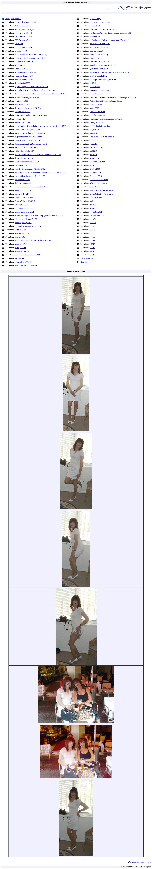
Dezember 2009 (96, 105)
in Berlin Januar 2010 (98, 115)
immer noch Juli (96, 58)
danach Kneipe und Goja (24, 158)
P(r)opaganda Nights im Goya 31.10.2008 (31, 115)
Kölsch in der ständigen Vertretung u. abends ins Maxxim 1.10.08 (40, 94)
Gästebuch (84, 262)
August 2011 (94, 208)
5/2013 (92, 255)
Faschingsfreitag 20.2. (23, 223)
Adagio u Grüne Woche (98, 183)
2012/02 (93, 223)
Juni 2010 (93, 151)
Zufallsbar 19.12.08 (22, 180)
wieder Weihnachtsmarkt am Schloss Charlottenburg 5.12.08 (38, 155)
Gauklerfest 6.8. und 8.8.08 (25, 62)
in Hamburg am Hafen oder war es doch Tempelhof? (110, 40)
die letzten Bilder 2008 (23, 183)
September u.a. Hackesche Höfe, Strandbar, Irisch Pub (110, 72)
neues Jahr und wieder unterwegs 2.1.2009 (31, 187)
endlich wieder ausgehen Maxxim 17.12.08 (31, 169)
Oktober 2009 (95, 87)
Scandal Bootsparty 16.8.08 (25, 72)
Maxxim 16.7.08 (21, 51)
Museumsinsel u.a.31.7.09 (100, 62)
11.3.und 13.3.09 (21, 237)
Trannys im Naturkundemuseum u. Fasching (106, 119)
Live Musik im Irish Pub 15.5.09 (102, 29)
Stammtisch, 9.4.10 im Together (102, 137)
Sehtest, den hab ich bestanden (26, 147)
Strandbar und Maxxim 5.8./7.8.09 (103, 65)
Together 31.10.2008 (23, 112)
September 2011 (96, 212)
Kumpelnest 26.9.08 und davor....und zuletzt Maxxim (35, 90)
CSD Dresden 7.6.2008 (23, 37)
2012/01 (93, 219)
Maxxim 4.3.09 (20, 230)
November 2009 (96, 94)
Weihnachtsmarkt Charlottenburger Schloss (106, 101)
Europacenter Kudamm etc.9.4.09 (27, 255)
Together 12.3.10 (96, 130)
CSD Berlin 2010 (96, 147)
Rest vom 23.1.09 (21, 205)
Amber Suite (94, 187)
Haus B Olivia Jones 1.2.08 (25, 22)
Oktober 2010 (95, 169)
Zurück (123, 7)
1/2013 (92, 240)
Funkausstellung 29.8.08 (24, 76)
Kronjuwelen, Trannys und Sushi (27, 130)
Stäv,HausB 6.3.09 (22, 233)
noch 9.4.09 (19, 258)
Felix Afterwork (96, 198)
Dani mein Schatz (21, 165)
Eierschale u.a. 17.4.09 (23, 262)
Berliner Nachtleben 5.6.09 (100, 44)
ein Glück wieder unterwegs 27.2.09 (28, 226)
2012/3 (92, 226)
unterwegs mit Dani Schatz (100, 22)
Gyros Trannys (95, 19)
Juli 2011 (93, 205)
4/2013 (92, 251)
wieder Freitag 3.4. (22, 251)
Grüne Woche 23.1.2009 (24, 198)
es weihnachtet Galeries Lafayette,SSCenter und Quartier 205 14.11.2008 (42, 126)
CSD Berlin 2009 (96, 51)
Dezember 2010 (96, 176)
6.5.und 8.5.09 (95, 26)
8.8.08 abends (20, 65)
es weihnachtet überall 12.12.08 (27, 162)
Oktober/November (97, 215)
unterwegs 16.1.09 (22, 194)
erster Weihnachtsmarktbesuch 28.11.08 (30, 140)
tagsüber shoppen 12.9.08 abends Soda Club (31, 87)
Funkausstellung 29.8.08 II (25, 79)
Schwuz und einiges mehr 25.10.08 (28, 108)
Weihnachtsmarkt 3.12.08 (24, 151)
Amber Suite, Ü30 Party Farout (101, 194)
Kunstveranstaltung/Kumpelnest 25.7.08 (30, 58)
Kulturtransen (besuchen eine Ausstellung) (31, 54)
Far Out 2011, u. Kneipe (99, 180)
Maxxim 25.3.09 (21, 244)
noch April (94, 140)
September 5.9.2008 (22, 83)
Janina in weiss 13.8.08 (23, 69)
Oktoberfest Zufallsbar (98, 76)
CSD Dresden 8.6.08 (22, 40)
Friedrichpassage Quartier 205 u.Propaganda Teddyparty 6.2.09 (39, 215)
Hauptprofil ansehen (13, 19)
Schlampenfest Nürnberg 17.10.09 (103, 79)
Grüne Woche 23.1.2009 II (25, 201)
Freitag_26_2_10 (96, 122)
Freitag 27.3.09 (20, 248)
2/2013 (92, 244)
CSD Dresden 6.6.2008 (23, 33)
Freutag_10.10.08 (21, 101)
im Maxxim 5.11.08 (22, 122)
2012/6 (92, 237)
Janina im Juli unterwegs (99, 54)
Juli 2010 (93, 155)
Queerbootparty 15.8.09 (99, 69)
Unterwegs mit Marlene (24, 208)
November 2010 (96, 173)
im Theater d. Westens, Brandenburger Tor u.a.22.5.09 (110, 33)
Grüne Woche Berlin (97, 112)
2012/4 (92, 230)
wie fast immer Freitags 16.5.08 (27, 29)
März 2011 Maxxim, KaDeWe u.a (102, 190)
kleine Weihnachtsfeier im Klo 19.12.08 (30, 176)
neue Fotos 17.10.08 (22, 105)
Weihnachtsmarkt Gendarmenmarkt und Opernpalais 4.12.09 (113, 97)
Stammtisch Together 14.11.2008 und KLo (31, 133)
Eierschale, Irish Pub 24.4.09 (26, 266)
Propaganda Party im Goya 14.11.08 (28, 137)
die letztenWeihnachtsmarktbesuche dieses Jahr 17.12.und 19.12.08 (40, 173)
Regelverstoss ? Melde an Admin (140, 862)
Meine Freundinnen (87, 258)
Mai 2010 (93, 144)
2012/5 (92, 233)
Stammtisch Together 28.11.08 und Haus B (31, 144)
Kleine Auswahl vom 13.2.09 (26, 219)
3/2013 (92, 248)
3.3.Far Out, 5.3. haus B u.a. (100, 126)
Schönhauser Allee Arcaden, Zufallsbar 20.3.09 (33, 240)
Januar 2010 (94, 108)
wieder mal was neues (98, 162)
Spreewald (19, 44)
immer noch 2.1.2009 (23, 190)
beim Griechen (20, 119)
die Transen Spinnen (22, 26)
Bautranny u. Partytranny (99, 90)
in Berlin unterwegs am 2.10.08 (27, 97)
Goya (92, 165)
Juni (91, 201)
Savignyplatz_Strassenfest (100, 47)
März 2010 (94, 133)
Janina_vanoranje (144, 7)
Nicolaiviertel (95, 37)
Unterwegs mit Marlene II (25, 212)
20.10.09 (93, 83)
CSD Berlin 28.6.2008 (23, 47)
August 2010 (94, 158)
